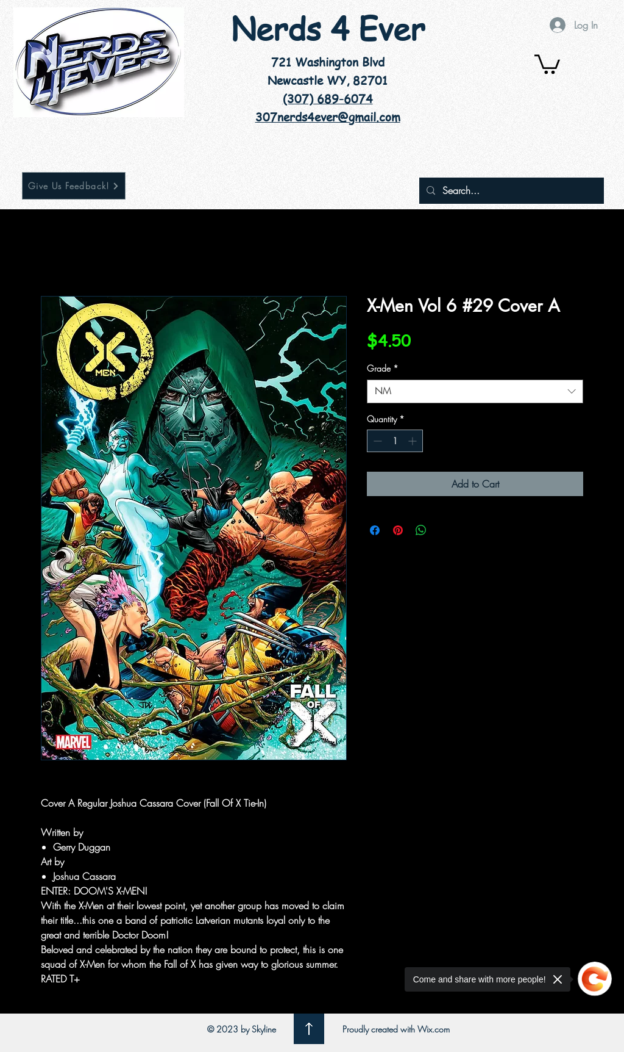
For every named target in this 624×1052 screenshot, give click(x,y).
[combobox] (475, 391)
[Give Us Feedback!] (74, 186)
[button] (547, 63)
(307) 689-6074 (328, 99)
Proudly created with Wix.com (396, 1029)
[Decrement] (376, 441)
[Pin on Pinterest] (398, 530)
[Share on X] (444, 530)
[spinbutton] (395, 441)
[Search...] (510, 191)
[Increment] (413, 441)
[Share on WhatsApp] (421, 530)
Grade (383, 368)
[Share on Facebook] (374, 530)
